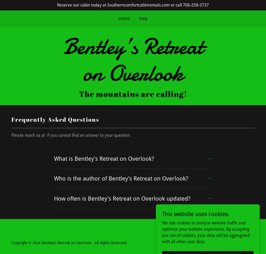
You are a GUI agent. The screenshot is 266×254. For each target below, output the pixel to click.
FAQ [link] (143, 19)
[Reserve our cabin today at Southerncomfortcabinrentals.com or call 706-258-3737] (133, 5)
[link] (133, 79)
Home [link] (124, 19)
